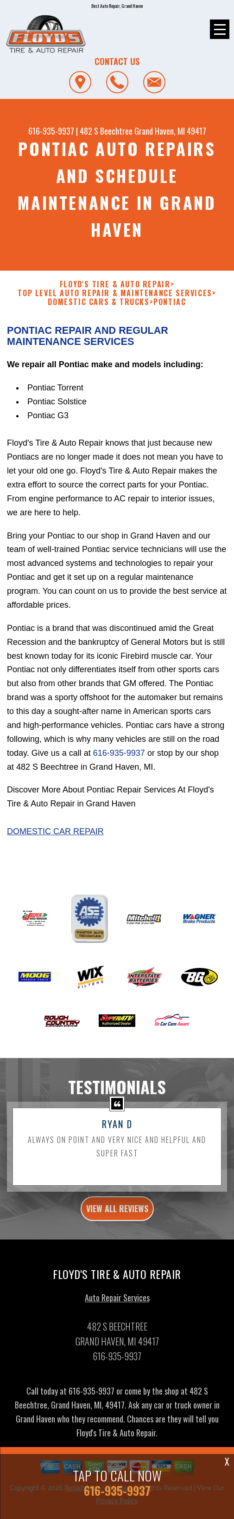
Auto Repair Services (117, 1302)
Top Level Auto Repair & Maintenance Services (115, 297)
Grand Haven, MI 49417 (170, 131)
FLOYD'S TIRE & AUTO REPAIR (115, 289)
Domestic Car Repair (55, 836)
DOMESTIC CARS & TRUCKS (98, 306)
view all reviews (117, 1213)
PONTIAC (169, 306)
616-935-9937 (51, 131)
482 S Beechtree (106, 131)
